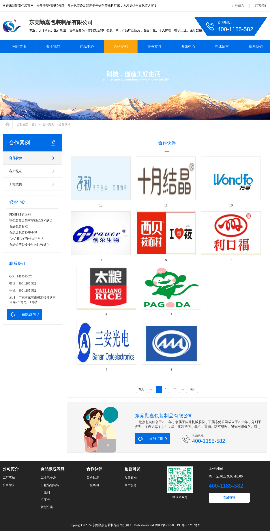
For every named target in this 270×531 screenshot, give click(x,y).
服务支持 (154, 46)
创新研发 (132, 469)
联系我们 (261, 6)
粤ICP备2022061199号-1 (171, 525)
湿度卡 (45, 499)
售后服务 (130, 485)
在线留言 (238, 6)
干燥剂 (45, 492)
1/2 (174, 389)
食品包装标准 (18, 226)
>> (183, 389)
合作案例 (121, 46)
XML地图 (194, 525)
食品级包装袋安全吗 (23, 232)
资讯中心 (188, 46)
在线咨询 (229, 497)
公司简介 (11, 469)
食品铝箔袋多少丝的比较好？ (29, 244)
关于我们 (53, 46)
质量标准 (130, 477)
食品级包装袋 (52, 469)
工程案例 (15, 184)
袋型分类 (47, 507)
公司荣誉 (9, 485)
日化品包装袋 (50, 485)
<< (151, 389)
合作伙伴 (64, 124)
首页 (35, 124)
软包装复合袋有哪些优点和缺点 (30, 220)
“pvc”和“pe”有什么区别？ (26, 238)
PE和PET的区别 (20, 214)
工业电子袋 (48, 477)
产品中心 (87, 46)
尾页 (192, 389)
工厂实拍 (9, 477)
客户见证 (15, 171)
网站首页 (19, 46)
